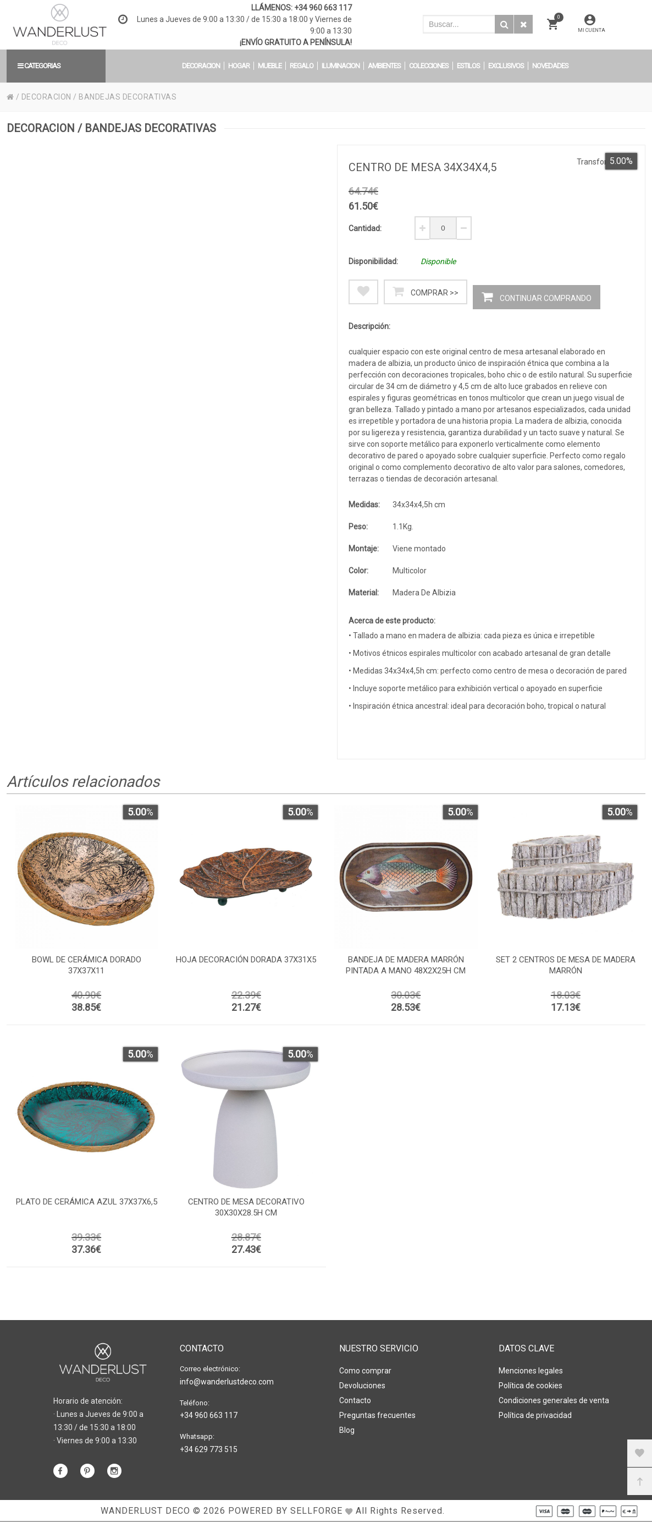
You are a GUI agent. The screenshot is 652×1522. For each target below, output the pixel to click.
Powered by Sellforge (285, 1510)
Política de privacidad (535, 1415)
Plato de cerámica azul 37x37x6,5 (86, 1202)
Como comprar (365, 1370)
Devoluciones (362, 1385)
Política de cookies (530, 1385)
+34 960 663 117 (323, 7)
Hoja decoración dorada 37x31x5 (246, 960)
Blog (347, 1430)
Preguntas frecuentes (377, 1415)
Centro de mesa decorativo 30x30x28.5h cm (246, 1207)
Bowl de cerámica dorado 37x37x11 (86, 965)
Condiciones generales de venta (554, 1400)
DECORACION (46, 96)
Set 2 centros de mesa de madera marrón (566, 965)
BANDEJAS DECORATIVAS (127, 96)
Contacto (355, 1400)
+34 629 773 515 (208, 1449)
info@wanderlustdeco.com (227, 1381)
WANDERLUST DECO (145, 1510)
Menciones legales (531, 1370)
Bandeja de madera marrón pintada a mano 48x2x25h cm (406, 965)
